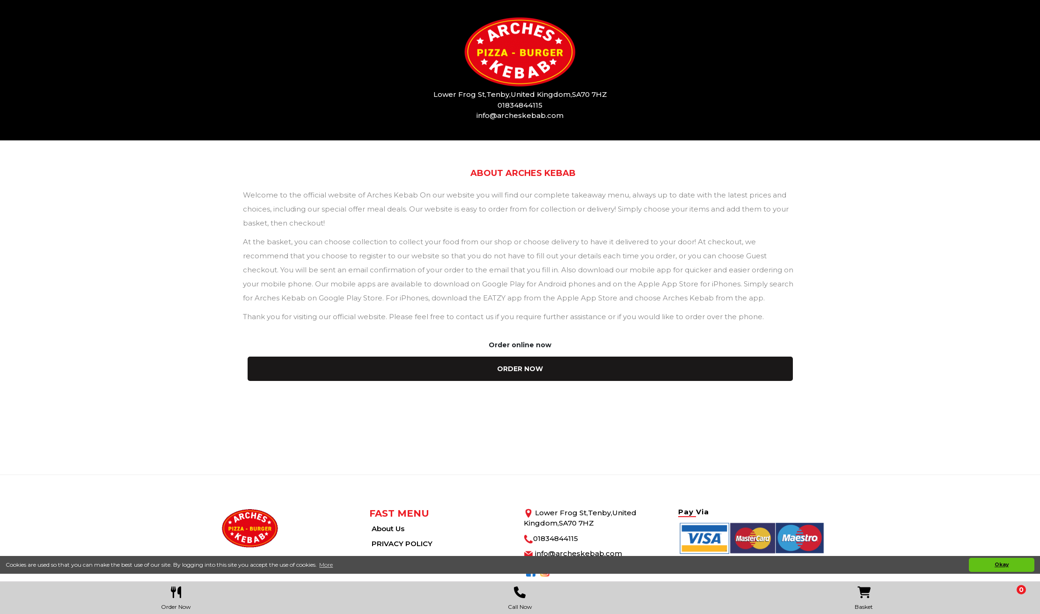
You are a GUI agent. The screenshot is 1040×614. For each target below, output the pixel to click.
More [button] (326, 564)
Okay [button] (1002, 565)
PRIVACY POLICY (402, 543)
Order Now (176, 596)
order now (520, 369)
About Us (388, 528)
